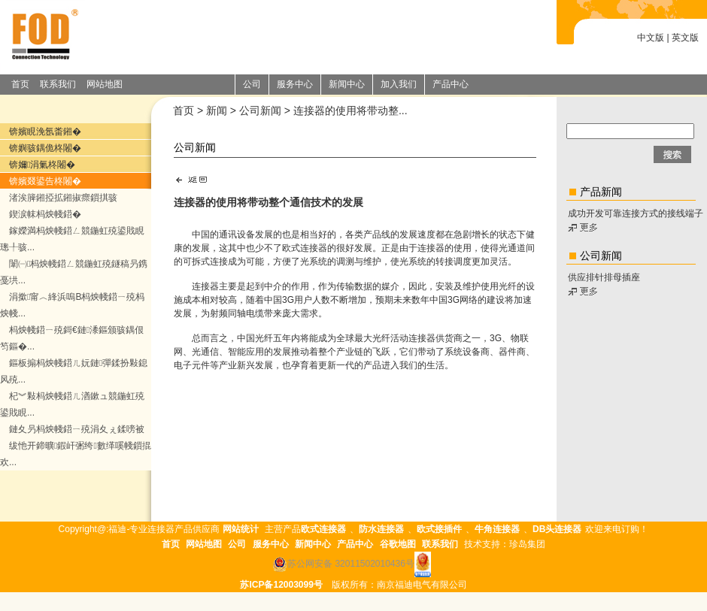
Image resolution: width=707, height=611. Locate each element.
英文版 (685, 37)
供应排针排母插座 (604, 277)
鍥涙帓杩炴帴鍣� (45, 214)
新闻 (216, 110)
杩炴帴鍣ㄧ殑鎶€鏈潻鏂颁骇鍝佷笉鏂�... (72, 338)
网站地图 (104, 84)
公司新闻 (260, 110)
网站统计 (241, 529)
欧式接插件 (439, 529)
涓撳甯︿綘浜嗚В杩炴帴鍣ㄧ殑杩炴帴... (72, 305)
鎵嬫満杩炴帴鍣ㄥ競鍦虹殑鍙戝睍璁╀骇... (72, 239)
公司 (237, 544)
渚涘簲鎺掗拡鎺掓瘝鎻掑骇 (63, 197)
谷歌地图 (398, 544)
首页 (20, 84)
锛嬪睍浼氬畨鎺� (45, 131)
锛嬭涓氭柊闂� (42, 164)
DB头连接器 (557, 529)
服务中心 (271, 544)
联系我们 (58, 84)
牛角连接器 (497, 529)
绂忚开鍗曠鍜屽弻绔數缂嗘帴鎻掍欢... (75, 453)
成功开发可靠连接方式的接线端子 (635, 213)
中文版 (650, 37)
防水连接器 (381, 529)
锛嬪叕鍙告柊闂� (45, 181)
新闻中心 (313, 544)
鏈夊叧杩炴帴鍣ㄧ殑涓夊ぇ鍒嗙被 (76, 429)
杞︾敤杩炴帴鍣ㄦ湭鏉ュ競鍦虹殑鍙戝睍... (72, 404)
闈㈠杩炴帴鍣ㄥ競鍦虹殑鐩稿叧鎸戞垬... (73, 272)
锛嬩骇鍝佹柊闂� (45, 148)
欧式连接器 (304, 248)
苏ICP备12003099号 (281, 584)
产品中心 (355, 544)
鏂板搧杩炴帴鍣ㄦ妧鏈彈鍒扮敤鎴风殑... (73, 371)
